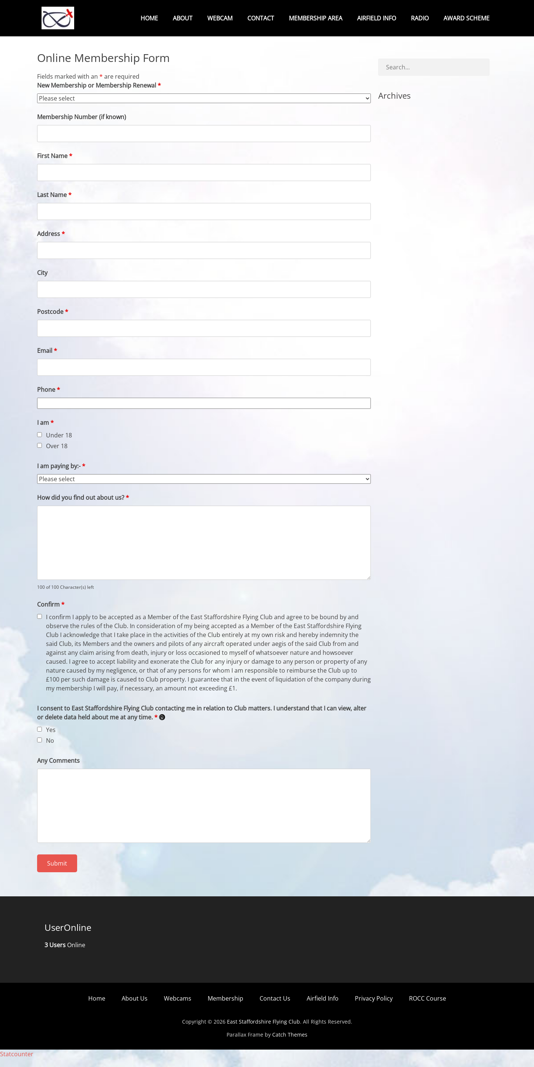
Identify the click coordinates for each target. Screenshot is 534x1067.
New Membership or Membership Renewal (99, 94)
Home (149, 18)
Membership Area (315, 18)
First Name (54, 164)
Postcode (52, 320)
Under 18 (59, 444)
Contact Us (275, 1007)
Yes (51, 738)
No (50, 749)
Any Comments (58, 769)
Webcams (177, 1007)
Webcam (220, 18)
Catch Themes (289, 1043)
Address (51, 242)
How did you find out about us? (83, 506)
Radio (420, 18)
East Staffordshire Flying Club (263, 1030)
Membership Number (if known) (81, 125)
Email (47, 359)
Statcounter (16, 1062)
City (42, 281)
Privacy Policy (374, 1007)
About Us (135, 1007)
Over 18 (56, 454)
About (182, 18)
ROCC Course (427, 1007)
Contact (260, 18)
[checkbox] (39, 443)
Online (64, 953)
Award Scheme (467, 18)
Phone (48, 398)
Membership (225, 1007)
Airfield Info (376, 18)
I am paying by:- (61, 474)
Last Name (54, 203)
